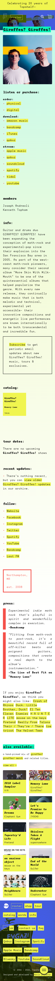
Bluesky (9, 959)
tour (38, 906)
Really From (27, 722)
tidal (11, 177)
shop (28, 906)
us (5, 928)
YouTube (13, 543)
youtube (13, 183)
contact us (27, 928)
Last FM (13, 556)
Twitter (13, 530)
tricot (8, 730)
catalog (9, 915)
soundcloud (15, 164)
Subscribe (17, 344)
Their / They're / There (23, 726)
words (22, 915)
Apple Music (12, 950)
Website (13, 511)
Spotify (13, 537)
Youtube (23, 959)
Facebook (14, 517)
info (32, 915)
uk (11, 928)
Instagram (15, 524)
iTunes (12, 134)
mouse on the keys (31, 718)
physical (14, 103)
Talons (45, 722)
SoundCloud (41, 959)
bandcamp (14, 127)
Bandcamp (14, 550)
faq (40, 928)
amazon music (17, 121)
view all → (9, 765)
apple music (16, 151)
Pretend (9, 722)
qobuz (11, 140)
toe (48, 726)
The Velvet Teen (29, 730)
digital (13, 110)
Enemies (22, 714)
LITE (10, 718)
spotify (13, 170)
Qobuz (8, 941)
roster (16, 17)
